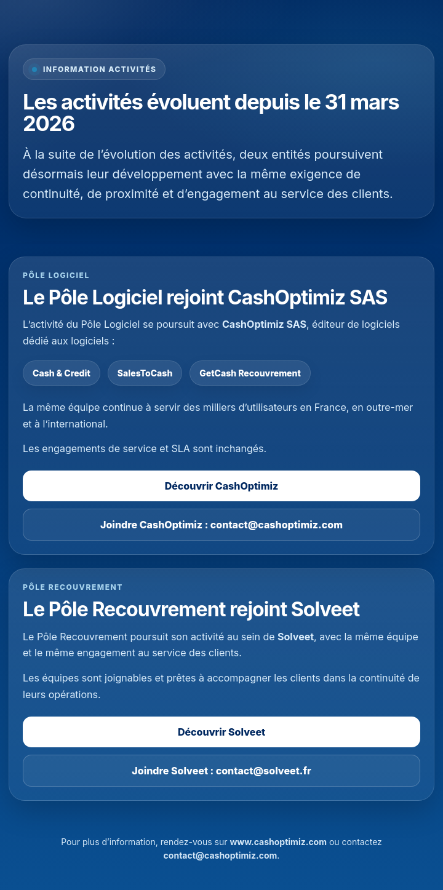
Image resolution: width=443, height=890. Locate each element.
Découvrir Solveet (221, 732)
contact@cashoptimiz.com (220, 855)
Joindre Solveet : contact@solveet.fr (221, 771)
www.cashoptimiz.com (278, 841)
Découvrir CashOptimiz (222, 486)
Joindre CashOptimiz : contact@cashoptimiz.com (221, 525)
